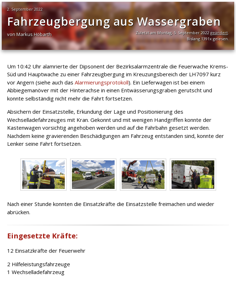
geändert (219, 32)
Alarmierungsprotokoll (102, 82)
